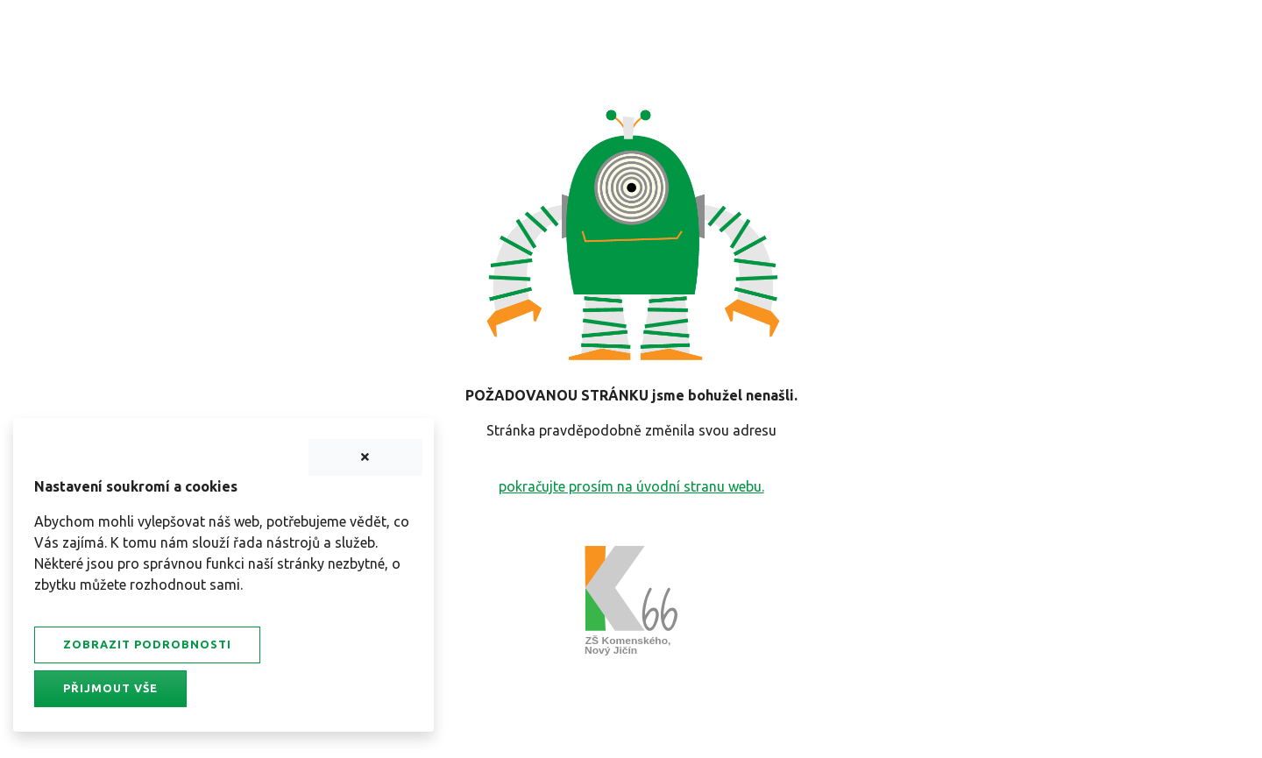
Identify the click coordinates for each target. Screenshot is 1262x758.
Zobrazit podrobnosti (147, 644)
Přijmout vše (110, 688)
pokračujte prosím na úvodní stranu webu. (631, 486)
